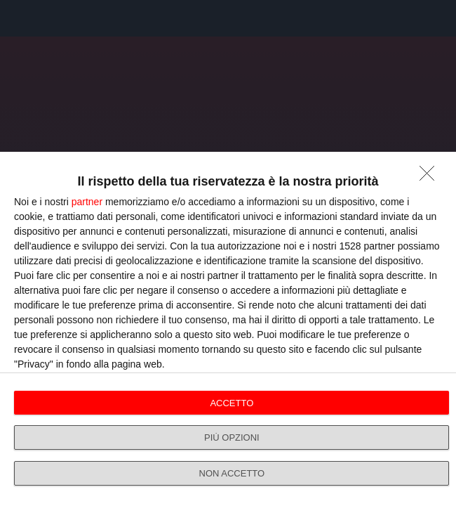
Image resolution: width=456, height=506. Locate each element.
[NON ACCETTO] (431, 177)
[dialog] (228, 329)
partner (87, 202)
